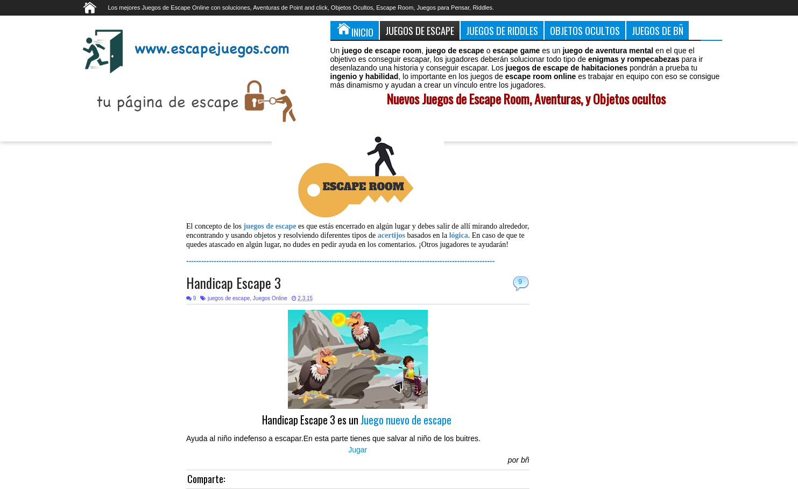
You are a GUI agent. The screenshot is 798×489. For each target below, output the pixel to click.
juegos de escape (229, 298)
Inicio (354, 30)
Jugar (357, 449)
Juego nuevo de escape (407, 420)
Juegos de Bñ (657, 30)
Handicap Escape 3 (233, 283)
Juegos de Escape (419, 30)
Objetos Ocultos (585, 30)
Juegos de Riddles (502, 30)
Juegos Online (270, 298)
